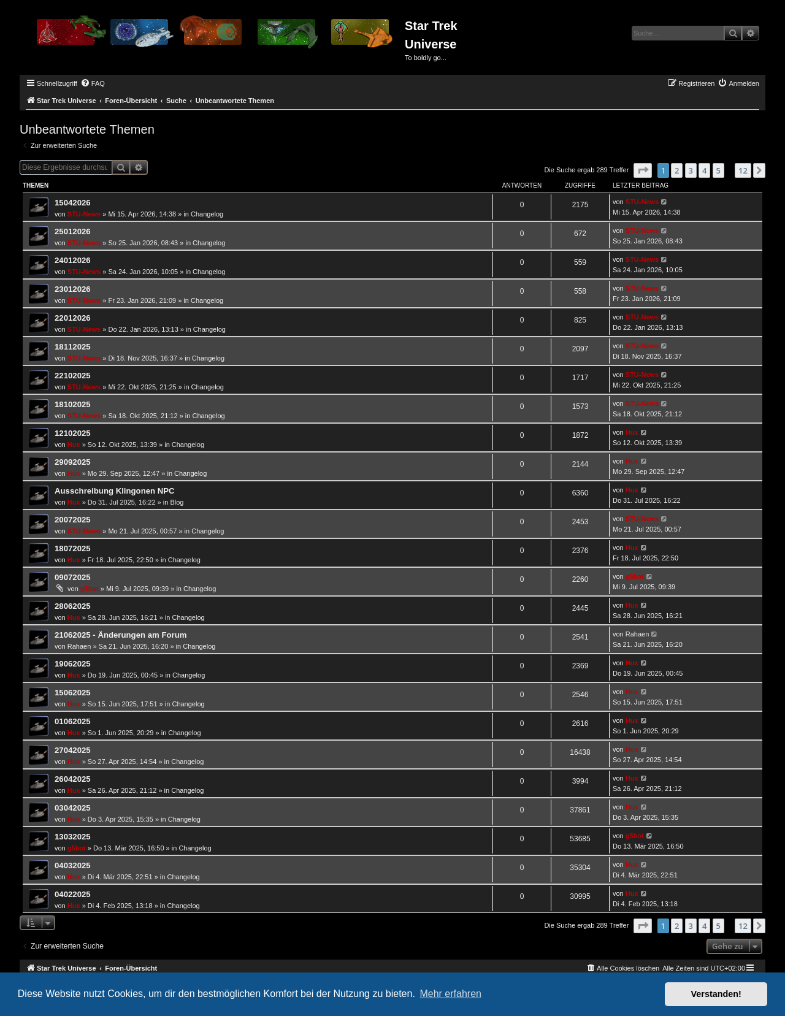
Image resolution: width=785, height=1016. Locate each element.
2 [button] (677, 170)
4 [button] (704, 170)
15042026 (73, 202)
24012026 (73, 260)
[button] (643, 170)
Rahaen (79, 646)
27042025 (73, 750)
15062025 (73, 692)
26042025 (73, 779)
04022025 (73, 894)
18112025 (73, 346)
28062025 (73, 606)
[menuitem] (92, 83)
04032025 (73, 865)
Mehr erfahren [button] (450, 993)
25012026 (73, 231)
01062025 (73, 721)
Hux (73, 444)
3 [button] (691, 170)
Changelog (207, 214)
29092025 (73, 462)
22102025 (73, 375)
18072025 (73, 548)
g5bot (89, 588)
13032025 (73, 836)
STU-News (84, 214)
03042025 (73, 807)
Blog (176, 502)
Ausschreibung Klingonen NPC (115, 490)
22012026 (73, 318)
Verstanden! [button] (716, 994)
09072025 (73, 577)
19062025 (73, 663)
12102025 (73, 433)
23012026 (73, 289)
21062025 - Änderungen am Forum (120, 635)
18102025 (73, 404)
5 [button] (718, 170)
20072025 (73, 519)
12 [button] (743, 170)
